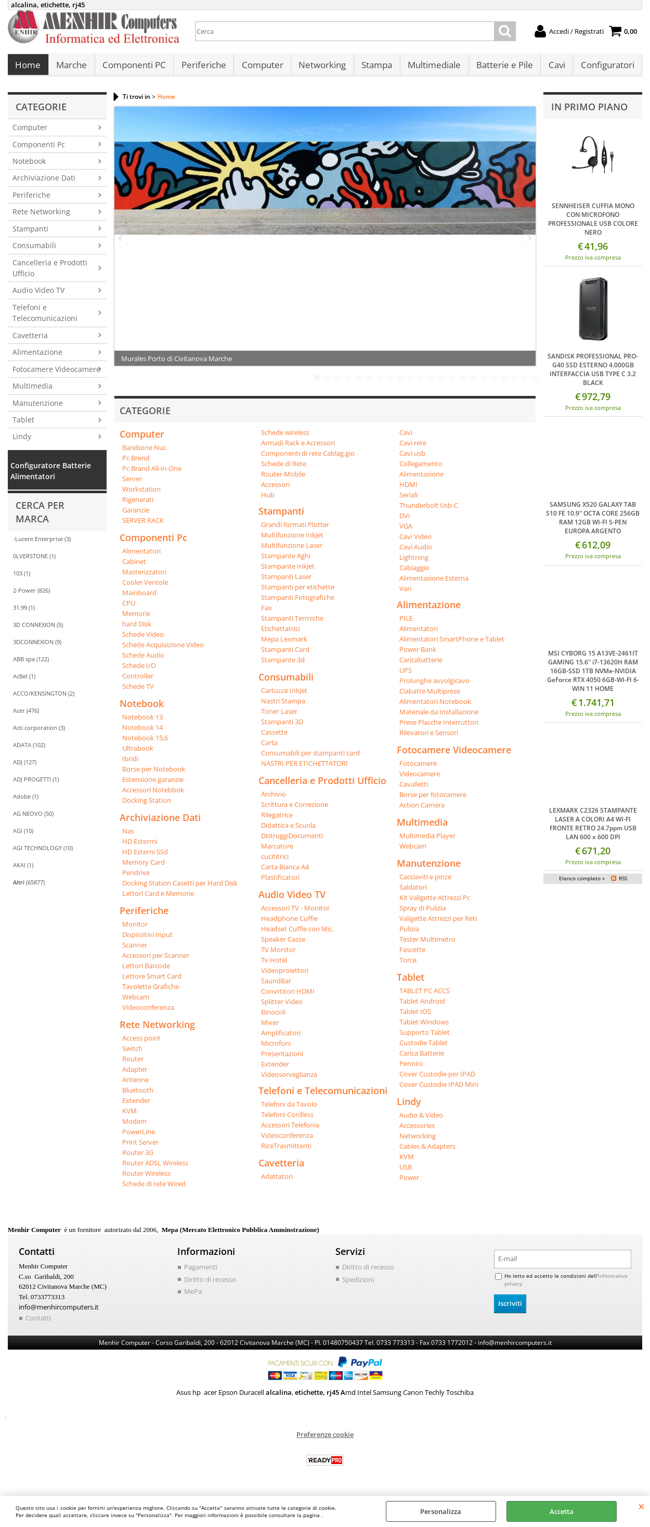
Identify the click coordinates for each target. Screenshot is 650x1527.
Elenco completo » (582, 883)
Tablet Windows (424, 1027)
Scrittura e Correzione (294, 809)
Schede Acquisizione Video (163, 650)
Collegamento (421, 468)
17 (483, 382)
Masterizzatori (144, 577)
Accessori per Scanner (155, 960)
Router (133, 1064)
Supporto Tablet (424, 1037)
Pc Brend (136, 463)
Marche (71, 68)
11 (421, 382)
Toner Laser (279, 716)
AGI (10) (23, 836)
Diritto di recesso (210, 1284)
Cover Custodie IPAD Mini (438, 1089)
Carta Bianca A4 (285, 872)
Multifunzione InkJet (292, 540)
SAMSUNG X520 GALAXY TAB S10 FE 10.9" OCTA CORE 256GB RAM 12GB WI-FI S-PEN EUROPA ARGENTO (593, 523)
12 (431, 382)
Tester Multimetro (427, 944)
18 (494, 382)
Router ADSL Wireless (155, 1168)
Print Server (140, 1147)
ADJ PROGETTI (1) (36, 784)
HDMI (408, 489)
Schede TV (138, 691)
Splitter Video (282, 1006)
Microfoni (276, 1048)
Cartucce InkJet (284, 695)
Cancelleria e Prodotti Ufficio (49, 273)
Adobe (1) (25, 801)
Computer (260, 68)
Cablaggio (414, 573)
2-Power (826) (31, 595)
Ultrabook (137, 753)
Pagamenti (200, 1272)
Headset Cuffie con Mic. (297, 934)
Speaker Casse (283, 944)
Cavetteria (30, 340)
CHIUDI (641, 1506)
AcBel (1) (24, 681)
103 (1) (21, 578)
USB (405, 1172)
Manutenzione (37, 408)
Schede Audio (143, 660)
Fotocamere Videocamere (56, 374)
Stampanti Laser (286, 581)
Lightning (413, 562)
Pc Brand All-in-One (151, 473)
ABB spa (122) (31, 664)
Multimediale (431, 68)
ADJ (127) (24, 767)
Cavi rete (412, 448)
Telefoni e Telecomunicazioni (44, 317)
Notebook (29, 166)
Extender (136, 1105)
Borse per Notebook (153, 774)
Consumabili (34, 250)
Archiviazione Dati (43, 183)
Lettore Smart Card (151, 981)
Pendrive (136, 877)
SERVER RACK (143, 525)
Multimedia (32, 391)
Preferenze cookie (325, 1439)
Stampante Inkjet (288, 571)
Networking (320, 68)
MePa (193, 1296)
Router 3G (137, 1157)
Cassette (274, 737)
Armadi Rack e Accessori (298, 448)
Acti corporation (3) (39, 733)
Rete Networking (41, 217)
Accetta (562, 1511)
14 (452, 382)
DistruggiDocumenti (292, 840)
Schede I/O (139, 670)
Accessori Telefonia (290, 1130)
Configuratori (603, 68)
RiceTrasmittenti (286, 1151)
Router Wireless (146, 1178)
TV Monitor (278, 954)
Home (28, 68)
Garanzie (135, 515)
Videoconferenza (148, 1012)
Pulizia (409, 934)
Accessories (417, 1130)
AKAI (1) (23, 870)
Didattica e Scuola (288, 830)
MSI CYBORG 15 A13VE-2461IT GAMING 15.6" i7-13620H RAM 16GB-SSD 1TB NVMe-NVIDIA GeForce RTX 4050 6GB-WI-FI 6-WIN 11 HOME (593, 676)
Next (529, 243)
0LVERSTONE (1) (34, 561)
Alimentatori (141, 556)
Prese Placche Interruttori (438, 727)
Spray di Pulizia (422, 913)
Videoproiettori (284, 975)
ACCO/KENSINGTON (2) (43, 698)
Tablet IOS (415, 1016)
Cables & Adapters (427, 1151)
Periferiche (202, 68)
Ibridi (130, 763)
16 (473, 382)
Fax (266, 613)
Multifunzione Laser (291, 550)
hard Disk (136, 629)
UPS (405, 675)
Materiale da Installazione (438, 717)
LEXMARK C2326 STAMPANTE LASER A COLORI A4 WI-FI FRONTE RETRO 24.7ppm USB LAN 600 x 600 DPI (593, 828)
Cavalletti (413, 789)
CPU (128, 608)
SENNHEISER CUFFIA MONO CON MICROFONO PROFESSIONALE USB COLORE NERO (593, 224)
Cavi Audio (415, 552)
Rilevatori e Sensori (428, 737)
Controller (137, 681)
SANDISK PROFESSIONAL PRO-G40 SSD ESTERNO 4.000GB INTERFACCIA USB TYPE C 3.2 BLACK (593, 375)
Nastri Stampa (283, 706)
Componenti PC (133, 68)
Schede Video (143, 639)
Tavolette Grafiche (150, 991)
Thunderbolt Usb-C (428, 510)
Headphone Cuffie (289, 923)
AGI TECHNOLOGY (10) (43, 853)
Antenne (135, 1084)
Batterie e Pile (501, 68)
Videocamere (419, 779)
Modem (134, 1126)
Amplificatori (281, 1038)
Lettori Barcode (146, 971)
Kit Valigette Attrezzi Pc (434, 902)
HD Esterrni (140, 846)
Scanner (134, 950)
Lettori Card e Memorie (158, 898)
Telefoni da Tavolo (289, 1109)
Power (409, 1182)
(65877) (29, 887)
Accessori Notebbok (153, 795)
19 (504, 382)
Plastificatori (280, 882)
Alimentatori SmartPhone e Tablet (451, 644)
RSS (623, 883)
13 (442, 382)
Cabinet (134, 566)
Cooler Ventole (145, 587)
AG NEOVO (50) (33, 819)
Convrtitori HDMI (288, 996)
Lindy (21, 442)
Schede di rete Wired (154, 1189)
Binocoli (273, 1017)
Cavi (552, 68)
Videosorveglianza (289, 1079)
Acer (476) (26, 716)
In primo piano (589, 112)
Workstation (141, 494)
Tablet (23, 425)
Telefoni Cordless (287, 1119)
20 (514, 382)
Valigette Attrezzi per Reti (438, 923)
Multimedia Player (427, 840)
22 (535, 382)
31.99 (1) (24, 613)
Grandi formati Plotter (295, 529)
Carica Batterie (421, 1058)
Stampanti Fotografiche (297, 602)
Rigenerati (137, 504)
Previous (121, 243)
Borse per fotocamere (432, 799)
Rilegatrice (277, 820)
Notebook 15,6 (145, 743)
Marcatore (277, 851)
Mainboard (139, 597)
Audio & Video (421, 1120)
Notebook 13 (142, 722)
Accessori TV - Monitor (295, 913)
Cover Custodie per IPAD (437, 1079)
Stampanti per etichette (297, 592)
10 (410, 382)
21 (525, 382)
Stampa (374, 68)
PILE (406, 623)
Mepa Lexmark (284, 644)
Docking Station (146, 805)
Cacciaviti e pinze (425, 882)
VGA (405, 531)
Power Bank (417, 654)
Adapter (134, 1074)
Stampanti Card (285, 654)
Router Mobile (283, 479)
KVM (129, 1116)
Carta (269, 747)
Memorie (136, 618)
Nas (128, 836)
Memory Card (143, 867)
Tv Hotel (274, 965)
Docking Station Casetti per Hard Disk (180, 888)
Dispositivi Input (147, 939)
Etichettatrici (280, 633)
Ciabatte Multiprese (429, 696)
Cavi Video (415, 541)
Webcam (135, 1002)
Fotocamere (418, 768)
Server (132, 484)
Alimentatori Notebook (435, 706)
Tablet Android (422, 1006)
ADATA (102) (29, 750)
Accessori (275, 489)
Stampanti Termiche (292, 623)
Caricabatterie (421, 665)
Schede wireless (285, 437)
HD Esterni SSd (145, 857)
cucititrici (275, 861)
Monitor (135, 929)
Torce (408, 965)
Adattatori (277, 1181)
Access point (141, 1043)
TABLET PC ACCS (424, 995)
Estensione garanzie (153, 784)
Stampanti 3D (282, 727)
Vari (405, 593)
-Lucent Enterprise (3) (42, 544)
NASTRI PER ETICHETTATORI (304, 768)
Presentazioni (282, 1058)
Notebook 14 (142, 732)
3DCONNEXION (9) (37, 647)
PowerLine (138, 1136)
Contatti (38, 1323)
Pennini (411, 1068)
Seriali (408, 500)
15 (462, 382)
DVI (404, 520)
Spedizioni (358, 1284)
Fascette (412, 954)
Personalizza (440, 1511)
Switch (132, 1053)
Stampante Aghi (285, 561)
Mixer (270, 1027)
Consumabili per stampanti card (310, 758)
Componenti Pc (38, 150)
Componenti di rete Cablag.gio (308, 458)
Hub (268, 500)
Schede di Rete (283, 468)
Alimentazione (37, 357)
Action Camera (422, 810)
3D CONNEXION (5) (38, 630)
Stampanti (30, 234)
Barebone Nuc (144, 452)
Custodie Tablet (423, 1048)
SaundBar (276, 986)
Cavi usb (412, 458)
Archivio (273, 799)
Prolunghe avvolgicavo (434, 685)
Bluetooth (137, 1095)
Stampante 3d (283, 665)
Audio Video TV (38, 296)
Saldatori (413, 892)
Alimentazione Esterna (434, 583)
